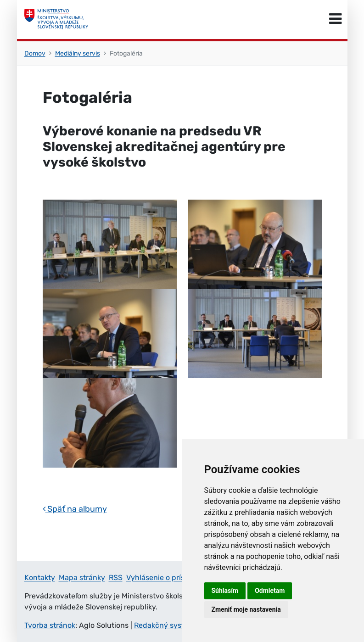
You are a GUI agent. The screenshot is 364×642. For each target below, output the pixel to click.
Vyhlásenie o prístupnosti (169, 577)
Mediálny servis (77, 53)
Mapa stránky (82, 577)
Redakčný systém (164, 625)
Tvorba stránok (49, 625)
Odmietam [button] (270, 590)
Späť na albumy (75, 509)
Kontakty (39, 577)
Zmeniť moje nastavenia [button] (246, 609)
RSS (116, 577)
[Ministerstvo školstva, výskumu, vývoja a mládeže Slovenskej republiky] (56, 19)
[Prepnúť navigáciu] (335, 19)
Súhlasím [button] (225, 590)
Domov (34, 53)
